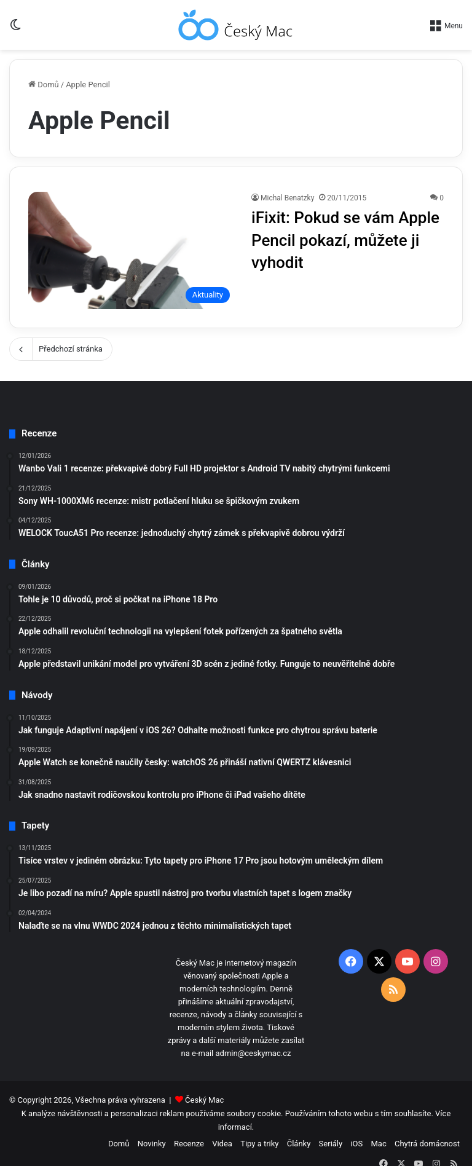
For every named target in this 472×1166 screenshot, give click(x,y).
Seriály (331, 1143)
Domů (43, 84)
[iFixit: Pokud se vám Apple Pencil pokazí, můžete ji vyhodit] (132, 250)
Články (299, 1143)
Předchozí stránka (61, 349)
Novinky (152, 1143)
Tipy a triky (259, 1143)
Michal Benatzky (287, 198)
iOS (356, 1143)
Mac (378, 1143)
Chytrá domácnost (427, 1143)
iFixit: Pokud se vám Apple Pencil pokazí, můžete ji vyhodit (345, 240)
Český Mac (204, 1100)
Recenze (189, 1143)
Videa (222, 1143)
